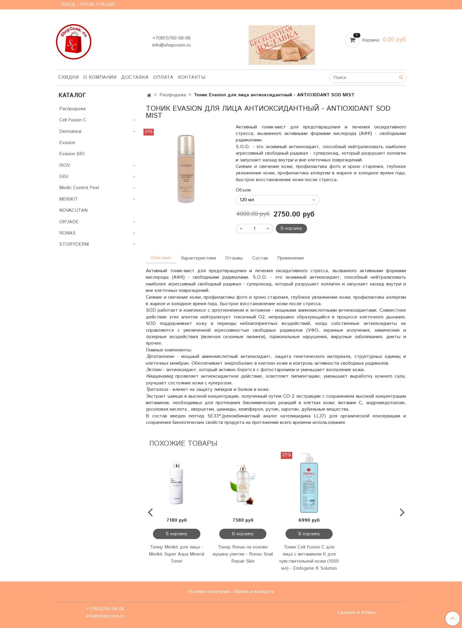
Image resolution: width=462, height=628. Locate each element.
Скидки (68, 77)
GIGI (63, 176)
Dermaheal (70, 131)
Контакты (191, 77)
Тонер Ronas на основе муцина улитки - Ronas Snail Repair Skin (243, 554)
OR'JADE (69, 222)
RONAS (67, 233)
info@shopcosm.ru (171, 45)
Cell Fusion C (72, 120)
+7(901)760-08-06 (171, 38)
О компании (99, 77)
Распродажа (172, 95)
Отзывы (234, 258)
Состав (260, 258)
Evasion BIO (72, 154)
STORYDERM (74, 244)
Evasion (67, 142)
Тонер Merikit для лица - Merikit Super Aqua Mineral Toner (176, 554)
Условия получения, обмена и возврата (231, 591)
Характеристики (198, 258)
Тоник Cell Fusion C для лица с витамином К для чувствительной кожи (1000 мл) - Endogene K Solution (309, 558)
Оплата (163, 77)
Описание (161, 257)
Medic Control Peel (79, 187)
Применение (290, 258)
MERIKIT (68, 199)
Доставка (134, 77)
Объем (243, 190)
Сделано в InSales (356, 612)
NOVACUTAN (73, 210)
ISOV (64, 165)
